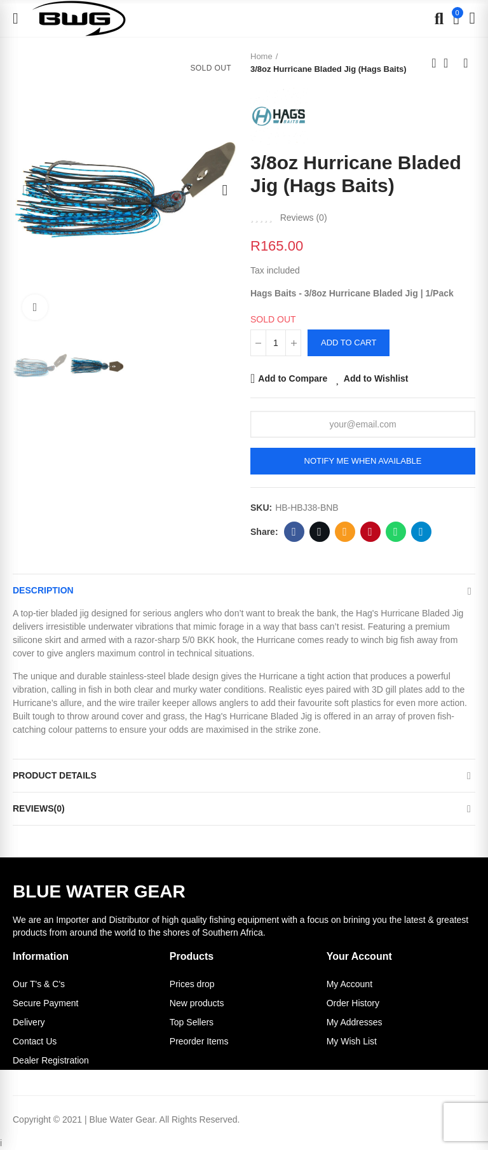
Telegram (421, 532)
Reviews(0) (39, 808)
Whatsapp (395, 532)
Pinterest (370, 532)
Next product (465, 63)
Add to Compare (292, 378)
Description (43, 590)
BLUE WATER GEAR (99, 891)
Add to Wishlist (376, 378)
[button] (25, 190)
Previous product (434, 63)
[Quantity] (275, 342)
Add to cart (348, 342)
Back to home (450, 63)
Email (344, 532)
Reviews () (303, 217)
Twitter (319, 532)
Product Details (55, 775)
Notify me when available (363, 461)
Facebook (294, 532)
